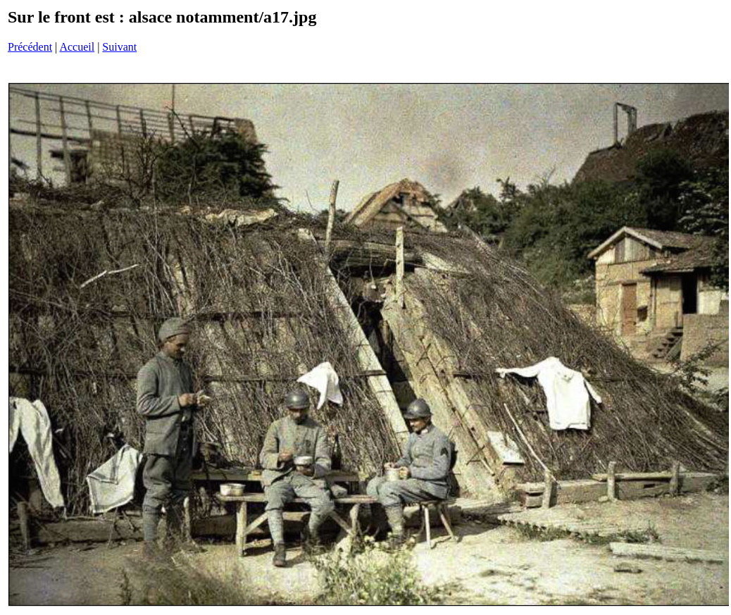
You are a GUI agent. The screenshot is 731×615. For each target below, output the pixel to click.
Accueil (76, 47)
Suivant (119, 47)
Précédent (30, 47)
